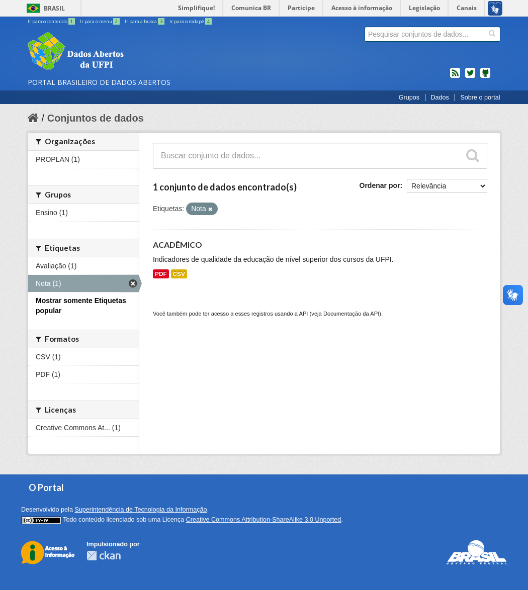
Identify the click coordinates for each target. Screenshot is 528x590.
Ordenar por (380, 185)
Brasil (54, 8)
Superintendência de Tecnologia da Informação (140, 509)
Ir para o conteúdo (52, 21)
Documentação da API (351, 314)
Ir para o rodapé (190, 21)
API (303, 314)
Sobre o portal (480, 97)
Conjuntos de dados (95, 118)
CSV (179, 273)
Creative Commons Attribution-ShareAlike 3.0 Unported (263, 519)
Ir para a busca (145, 21)
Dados (439, 97)
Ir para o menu (100, 21)
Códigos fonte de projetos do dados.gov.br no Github (485, 77)
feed (455, 77)
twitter (470, 77)
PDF (161, 273)
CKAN (103, 555)
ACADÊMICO (177, 244)
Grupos (409, 97)
